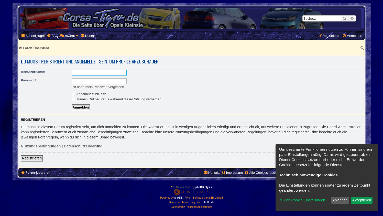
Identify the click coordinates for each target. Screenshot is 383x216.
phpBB (178, 197)
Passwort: (29, 80)
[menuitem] (52, 35)
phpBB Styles (203, 187)
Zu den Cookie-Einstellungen (302, 200)
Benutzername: (33, 72)
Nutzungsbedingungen (41, 146)
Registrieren (32, 158)
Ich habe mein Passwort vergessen (98, 87)
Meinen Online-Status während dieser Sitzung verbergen (116, 99)
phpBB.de (208, 202)
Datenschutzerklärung (83, 146)
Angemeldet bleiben (89, 94)
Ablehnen (339, 200)
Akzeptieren (361, 200)
